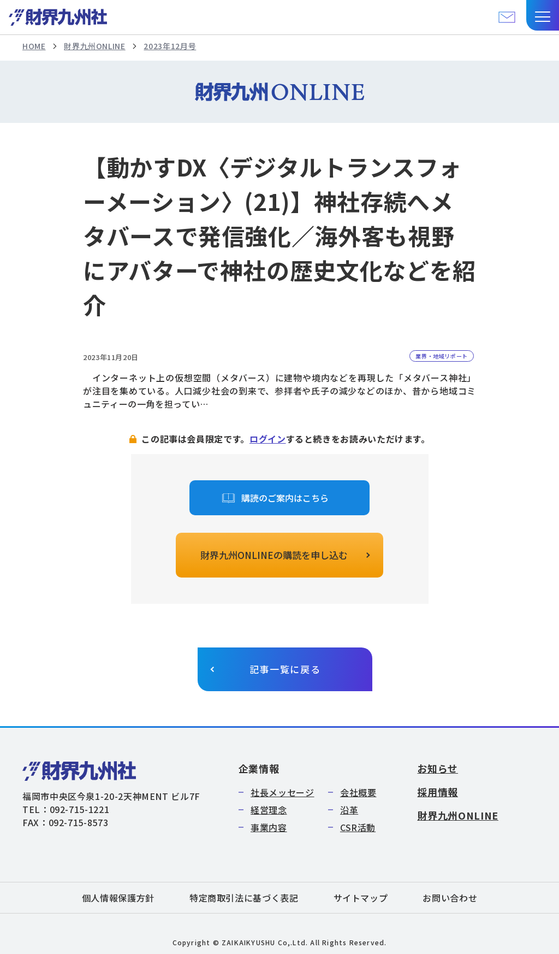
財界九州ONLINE (94, 45)
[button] (542, 15)
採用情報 (437, 792)
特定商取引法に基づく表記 (244, 897)
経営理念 (269, 809)
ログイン (267, 438)
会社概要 (358, 792)
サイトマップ (361, 897)
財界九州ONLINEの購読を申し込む (274, 555)
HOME (34, 45)
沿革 (349, 809)
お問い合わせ (450, 897)
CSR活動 (358, 827)
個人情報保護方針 (118, 897)
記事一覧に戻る (285, 669)
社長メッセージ (282, 792)
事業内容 (269, 827)
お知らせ (437, 768)
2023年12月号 (170, 45)
